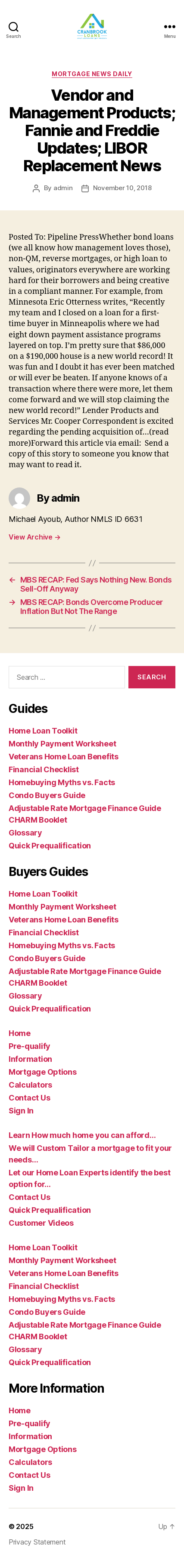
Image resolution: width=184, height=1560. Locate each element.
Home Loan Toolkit (43, 730)
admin (63, 188)
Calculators (30, 1084)
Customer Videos (41, 1222)
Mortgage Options (43, 1071)
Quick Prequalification (50, 845)
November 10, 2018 (122, 188)
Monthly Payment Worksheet (62, 743)
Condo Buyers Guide (47, 795)
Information (30, 1059)
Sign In (21, 1110)
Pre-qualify (29, 1046)
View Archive (34, 537)
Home (20, 1033)
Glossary (25, 832)
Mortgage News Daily (92, 73)
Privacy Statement (37, 1542)
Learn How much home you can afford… (82, 1135)
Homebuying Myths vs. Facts (62, 782)
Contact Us (29, 1097)
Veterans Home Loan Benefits (64, 756)
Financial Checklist (44, 769)
